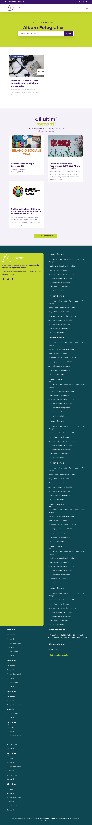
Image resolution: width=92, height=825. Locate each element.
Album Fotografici (17, 56)
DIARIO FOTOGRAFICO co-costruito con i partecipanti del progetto (25, 83)
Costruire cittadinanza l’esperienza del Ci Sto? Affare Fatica (65, 165)
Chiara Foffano (64, 818)
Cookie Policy (75, 818)
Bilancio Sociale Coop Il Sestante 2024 (22, 164)
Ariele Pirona (51, 818)
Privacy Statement (46, 821)
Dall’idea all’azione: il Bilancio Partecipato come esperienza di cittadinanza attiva (26, 211)
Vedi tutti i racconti (44, 236)
